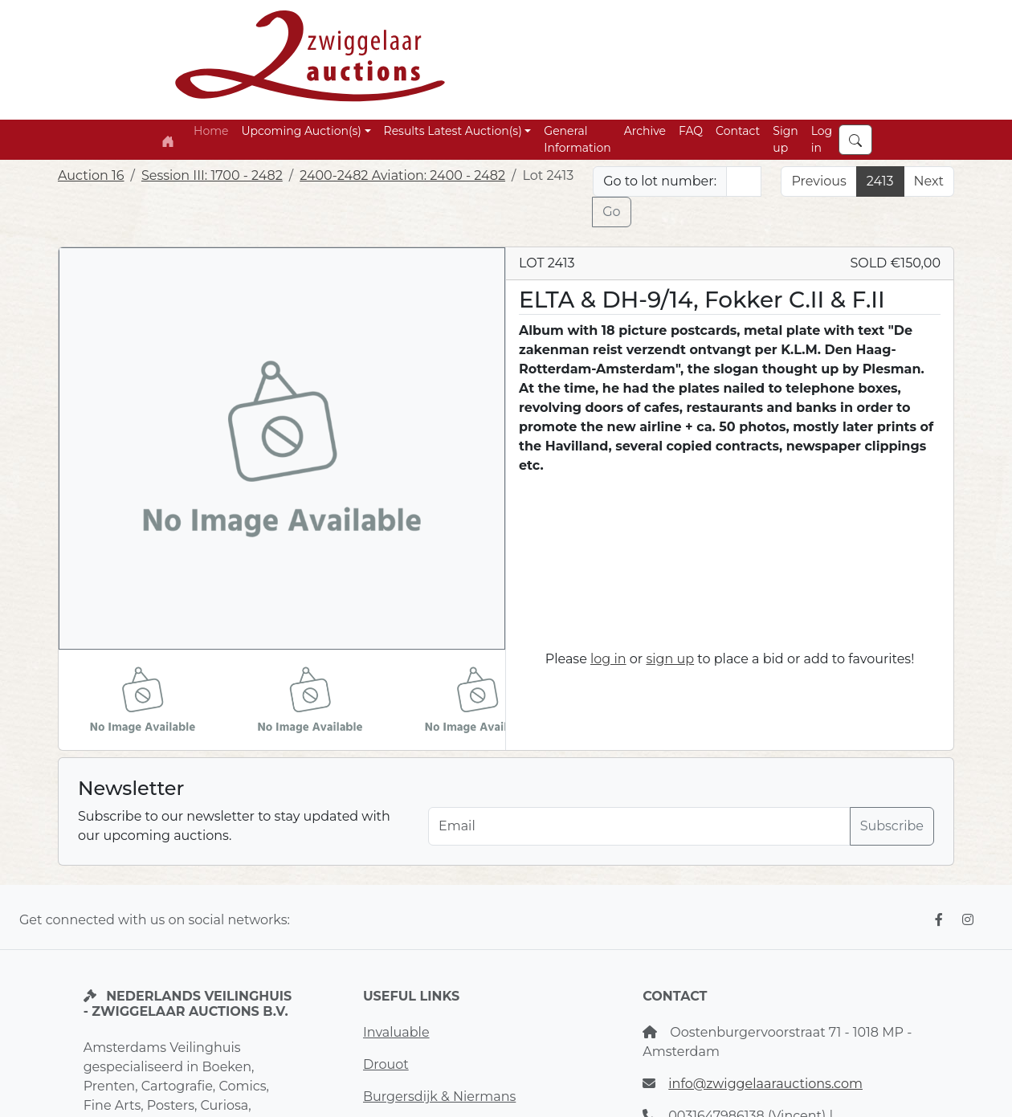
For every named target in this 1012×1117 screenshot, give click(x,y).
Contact (738, 131)
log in (608, 659)
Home (211, 131)
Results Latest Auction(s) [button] (453, 131)
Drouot (386, 1064)
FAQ (691, 131)
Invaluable (396, 1032)
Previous (818, 181)
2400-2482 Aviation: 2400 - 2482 (402, 175)
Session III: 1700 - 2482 (212, 175)
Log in (822, 139)
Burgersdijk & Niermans (439, 1096)
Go (611, 211)
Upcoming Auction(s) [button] (301, 131)
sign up (670, 659)
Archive (645, 131)
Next (929, 181)
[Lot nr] (743, 181)
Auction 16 (91, 175)
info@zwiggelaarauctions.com (765, 1083)
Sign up (785, 139)
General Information (577, 139)
